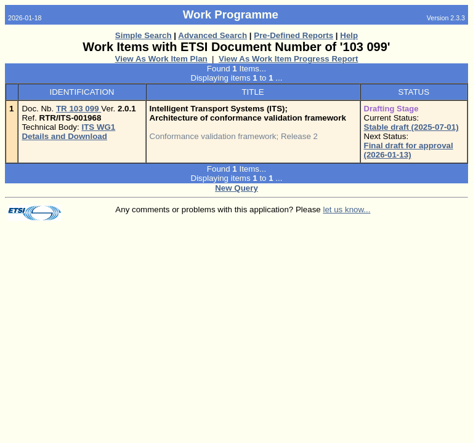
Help (349, 35)
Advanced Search (212, 35)
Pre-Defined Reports (293, 35)
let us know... (346, 209)
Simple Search (143, 35)
